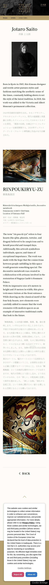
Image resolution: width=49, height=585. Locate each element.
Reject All (18, 574)
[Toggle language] (43, 4)
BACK (24, 473)
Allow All (31, 574)
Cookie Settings (39, 582)
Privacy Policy (28, 523)
